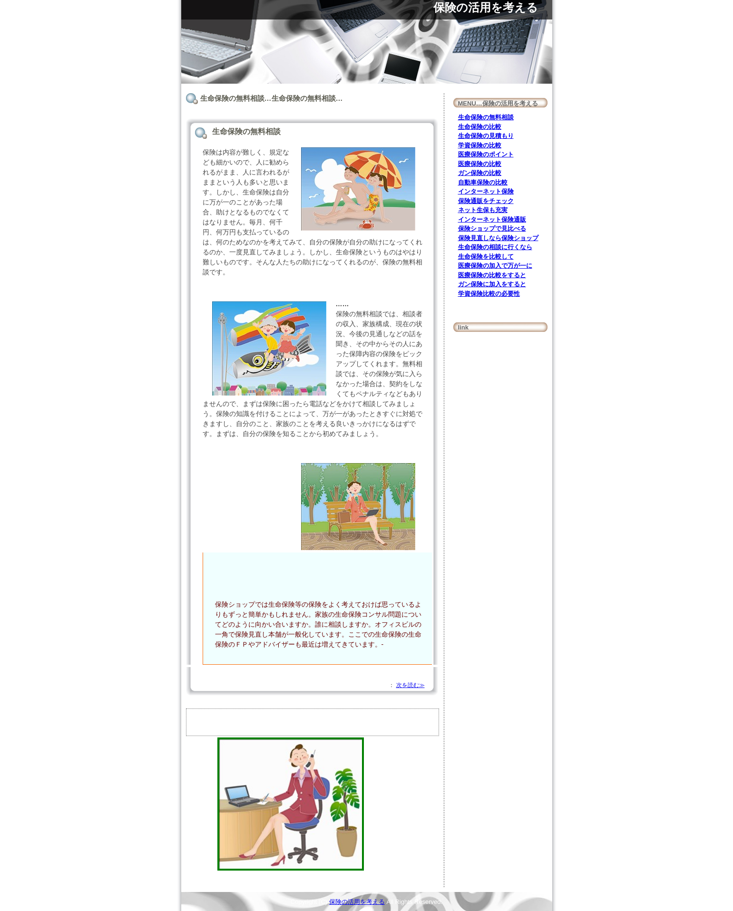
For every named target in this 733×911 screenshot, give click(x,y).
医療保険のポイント (486, 154)
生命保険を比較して (486, 256)
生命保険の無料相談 (486, 117)
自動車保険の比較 (483, 182)
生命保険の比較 (479, 126)
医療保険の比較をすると (492, 275)
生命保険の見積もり (486, 135)
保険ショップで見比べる (492, 228)
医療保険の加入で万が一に (495, 265)
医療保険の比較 (479, 163)
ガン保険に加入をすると (492, 284)
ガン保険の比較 (479, 172)
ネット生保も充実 (483, 209)
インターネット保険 (486, 191)
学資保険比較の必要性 (489, 293)
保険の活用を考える (485, 7)
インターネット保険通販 (492, 219)
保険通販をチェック (486, 200)
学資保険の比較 (479, 145)
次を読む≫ (410, 685)
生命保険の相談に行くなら (495, 247)
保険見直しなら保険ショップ (498, 238)
